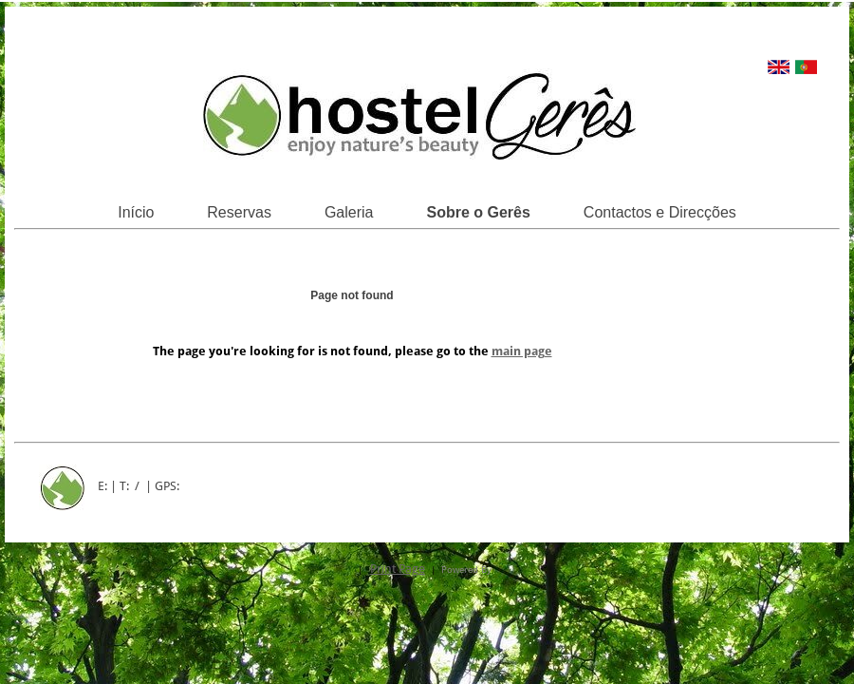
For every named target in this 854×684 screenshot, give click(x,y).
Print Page (397, 568)
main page (522, 351)
